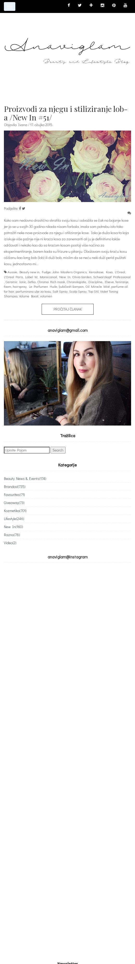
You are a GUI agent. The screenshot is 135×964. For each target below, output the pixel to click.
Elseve (109, 281)
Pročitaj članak (68, 309)
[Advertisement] (47, 807)
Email (8, 713)
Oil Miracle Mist (97, 286)
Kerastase (96, 272)
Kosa (109, 272)
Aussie (12, 272)
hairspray (20, 286)
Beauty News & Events (25, 478)
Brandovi (14, 486)
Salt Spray (60, 291)
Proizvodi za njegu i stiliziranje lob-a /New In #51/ (66, 113)
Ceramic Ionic (15, 281)
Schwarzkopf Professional (112, 277)
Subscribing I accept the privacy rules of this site (45, 733)
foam (7, 286)
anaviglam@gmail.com (68, 330)
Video (10, 542)
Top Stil (93, 291)
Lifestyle (14, 518)
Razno (12, 534)
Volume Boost (28, 296)
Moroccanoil (48, 277)
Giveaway (14, 502)
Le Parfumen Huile (43, 286)
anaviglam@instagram (68, 556)
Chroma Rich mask (51, 281)
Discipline (95, 281)
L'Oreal (120, 272)
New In (64, 277)
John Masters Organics (69, 272)
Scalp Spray (78, 291)
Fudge (46, 272)
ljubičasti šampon (71, 286)
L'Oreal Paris (13, 277)
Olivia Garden (82, 277)
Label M (31, 277)
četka (32, 281)
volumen (46, 296)
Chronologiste (76, 281)
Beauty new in (30, 272)
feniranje (121, 281)
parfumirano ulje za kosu (33, 291)
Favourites (14, 494)
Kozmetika (15, 510)
